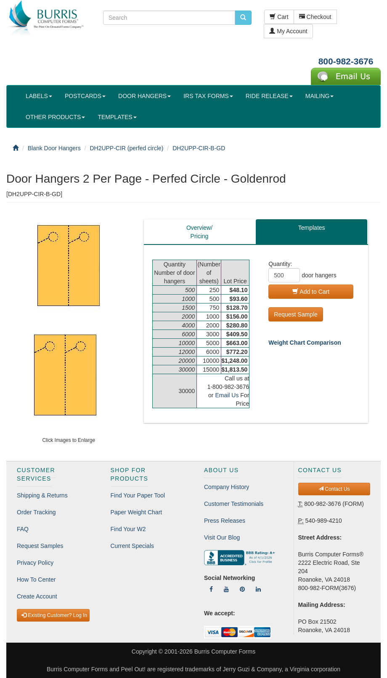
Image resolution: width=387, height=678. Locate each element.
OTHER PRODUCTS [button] (55, 117)
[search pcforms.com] (243, 18)
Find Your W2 (128, 529)
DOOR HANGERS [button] (144, 96)
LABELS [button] (39, 96)
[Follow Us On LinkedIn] (258, 589)
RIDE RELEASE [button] (269, 96)
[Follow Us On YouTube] (226, 589)
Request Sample (296, 314)
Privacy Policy (35, 562)
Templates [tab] (311, 227)
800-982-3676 (346, 61)
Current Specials (132, 545)
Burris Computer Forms (224, 651)
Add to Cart (310, 291)
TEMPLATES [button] (117, 117)
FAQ (23, 529)
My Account (288, 31)
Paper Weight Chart (136, 512)
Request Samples (40, 545)
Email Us (227, 395)
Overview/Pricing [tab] (199, 231)
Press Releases (224, 520)
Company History (226, 487)
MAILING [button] (319, 96)
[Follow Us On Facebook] (211, 589)
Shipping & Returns (42, 495)
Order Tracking (36, 512)
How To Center (36, 579)
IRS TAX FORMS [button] (208, 96)
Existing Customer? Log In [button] (54, 615)
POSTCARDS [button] (85, 96)
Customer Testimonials (233, 503)
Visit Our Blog (222, 537)
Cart (279, 16)
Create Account (37, 596)
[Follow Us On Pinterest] (242, 589)
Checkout (315, 16)
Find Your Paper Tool (138, 495)
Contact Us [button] (334, 489)
